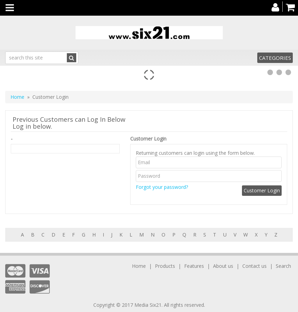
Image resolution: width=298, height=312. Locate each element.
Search (283, 266)
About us (223, 266)
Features (194, 266)
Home (17, 97)
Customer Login (148, 138)
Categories (275, 57)
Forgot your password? (162, 187)
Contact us (254, 266)
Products (165, 266)
